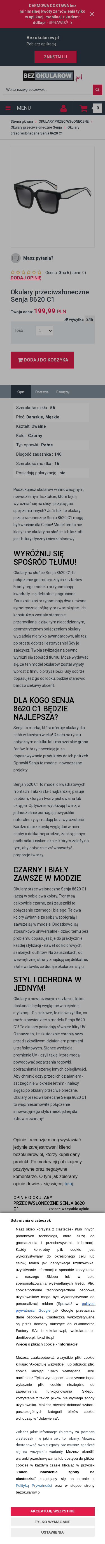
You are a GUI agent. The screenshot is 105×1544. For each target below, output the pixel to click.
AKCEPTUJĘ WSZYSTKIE (52, 1511)
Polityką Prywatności (34, 1485)
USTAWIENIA (52, 1532)
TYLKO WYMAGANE (52, 1522)
